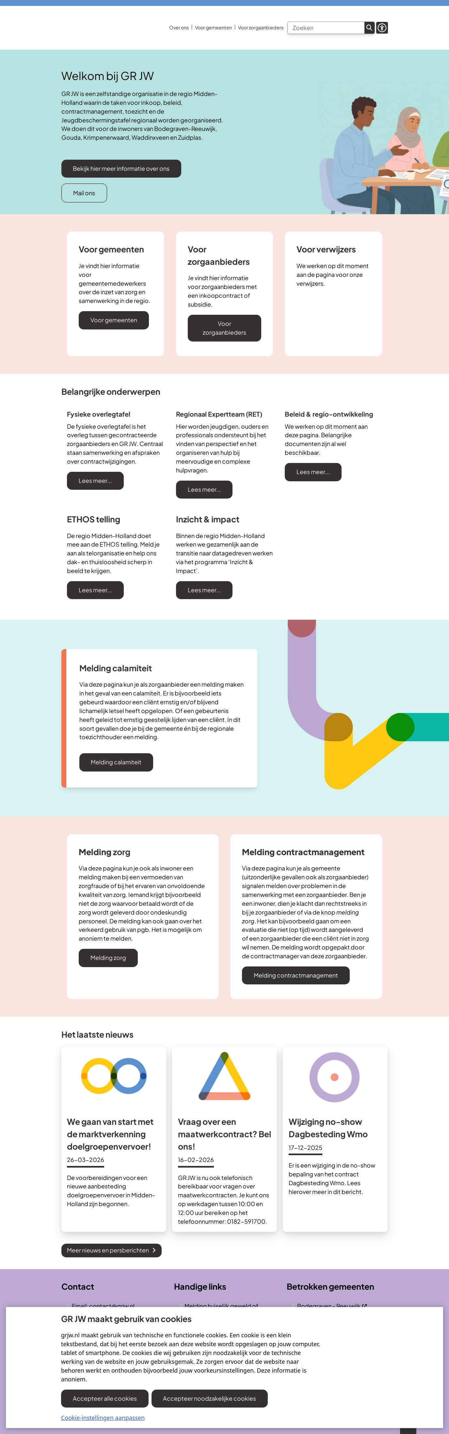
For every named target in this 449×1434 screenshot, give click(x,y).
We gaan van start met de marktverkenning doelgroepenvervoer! (110, 1133)
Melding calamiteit (116, 762)
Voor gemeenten (113, 320)
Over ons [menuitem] (179, 27)
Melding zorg (108, 957)
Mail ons (84, 193)
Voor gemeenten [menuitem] (213, 27)
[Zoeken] (326, 28)
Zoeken (369, 28)
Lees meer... (95, 480)
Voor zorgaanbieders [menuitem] (260, 27)
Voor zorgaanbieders (224, 328)
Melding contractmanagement (296, 975)
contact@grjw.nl (112, 1306)
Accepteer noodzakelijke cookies (209, 1398)
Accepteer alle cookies (105, 1398)
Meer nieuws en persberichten (111, 1250)
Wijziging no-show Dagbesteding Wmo (328, 1127)
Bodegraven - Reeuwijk (332, 1306)
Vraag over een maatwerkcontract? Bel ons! (224, 1133)
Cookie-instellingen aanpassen (103, 1418)
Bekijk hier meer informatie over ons (121, 168)
